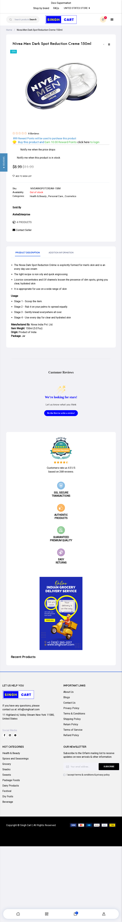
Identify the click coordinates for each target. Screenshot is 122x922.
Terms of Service (72, 729)
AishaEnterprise (21, 214)
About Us (68, 691)
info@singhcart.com (29, 709)
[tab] (27, 253)
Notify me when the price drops (37, 149)
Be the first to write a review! (61, 413)
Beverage (7, 801)
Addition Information (61, 252)
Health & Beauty (38, 196)
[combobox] (23, 19)
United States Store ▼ (77, 8)
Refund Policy (71, 735)
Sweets (6, 774)
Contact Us (69, 702)
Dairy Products (10, 785)
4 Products (24, 222)
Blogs (66, 697)
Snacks (6, 769)
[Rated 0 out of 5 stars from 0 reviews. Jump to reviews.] (26, 133)
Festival (6, 791)
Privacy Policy (71, 708)
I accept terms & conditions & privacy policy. (88, 774)
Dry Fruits (7, 796)
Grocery (6, 763)
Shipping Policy (72, 718)
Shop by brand (41, 8)
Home (9, 30)
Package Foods (11, 780)
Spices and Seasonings (15, 758)
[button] (3, 461)
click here (83, 142)
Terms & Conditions (74, 713)
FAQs (56, 8)
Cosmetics (70, 196)
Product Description (27, 252)
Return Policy (70, 724)
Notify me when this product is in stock (38, 157)
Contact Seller (24, 230)
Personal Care (55, 196)
